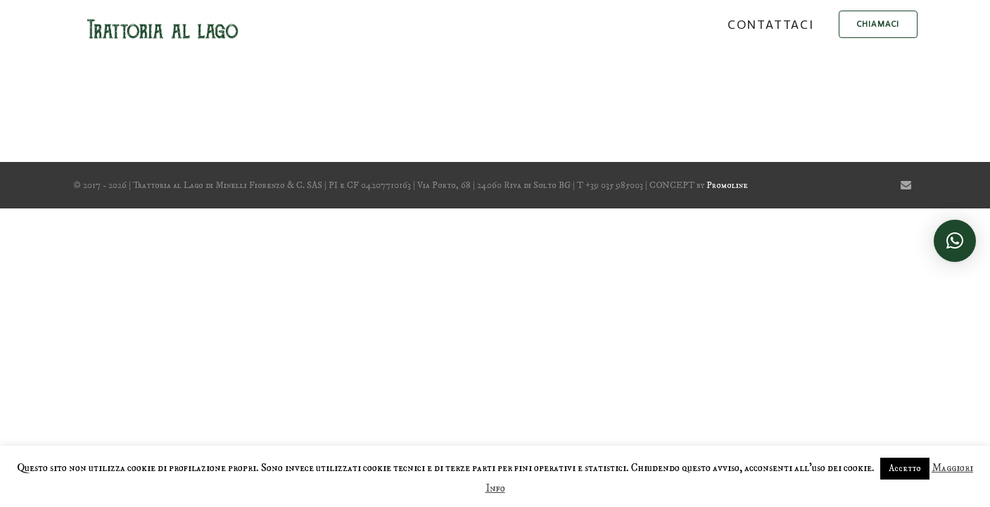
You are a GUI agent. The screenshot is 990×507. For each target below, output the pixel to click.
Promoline (727, 185)
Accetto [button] (905, 468)
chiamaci (878, 24)
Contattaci (771, 24)
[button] (955, 241)
